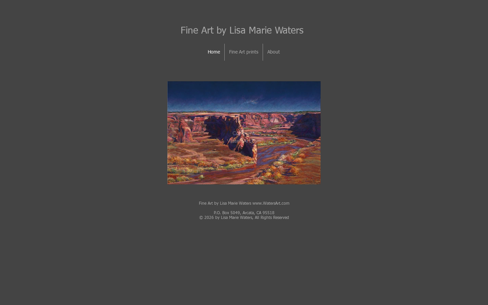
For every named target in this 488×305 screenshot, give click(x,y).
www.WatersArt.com (270, 204)
